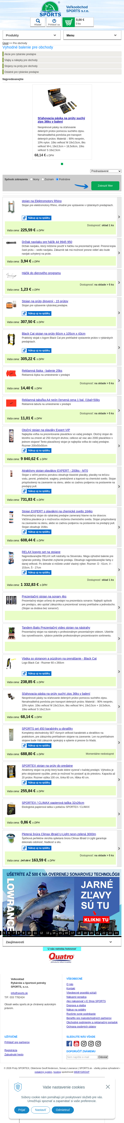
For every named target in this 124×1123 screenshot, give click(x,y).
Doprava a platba (76, 1005)
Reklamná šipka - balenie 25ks (42, 370)
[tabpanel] (62, 122)
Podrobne (64, 179)
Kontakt (70, 988)
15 (60, 933)
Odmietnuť (63, 1110)
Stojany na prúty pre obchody (21, 66)
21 (97, 933)
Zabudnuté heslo (13, 1054)
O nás (69, 984)
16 (66, 933)
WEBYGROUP (81, 1072)
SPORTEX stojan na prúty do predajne (47, 765)
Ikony (36, 179)
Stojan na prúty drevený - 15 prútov (45, 301)
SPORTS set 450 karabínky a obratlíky (47, 728)
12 (41, 933)
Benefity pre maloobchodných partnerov (88, 1018)
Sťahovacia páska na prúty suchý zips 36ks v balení (61, 119)
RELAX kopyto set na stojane (41, 552)
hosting (57, 1072)
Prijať (21, 1110)
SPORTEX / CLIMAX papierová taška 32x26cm (53, 802)
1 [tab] (62, 164)
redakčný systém (43, 1072)
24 (116, 933)
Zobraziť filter (105, 185)
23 (110, 933)
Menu (71, 35)
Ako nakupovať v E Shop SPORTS (86, 1001)
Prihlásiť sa (54, 22)
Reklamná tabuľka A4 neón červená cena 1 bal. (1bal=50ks (61, 400)
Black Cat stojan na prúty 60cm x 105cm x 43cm (54, 333)
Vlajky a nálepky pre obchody (21, 60)
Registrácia (10, 1050)
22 (103, 933)
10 (29, 933)
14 (53, 933)
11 (35, 933)
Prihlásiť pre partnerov (17, 1042)
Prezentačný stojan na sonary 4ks (44, 596)
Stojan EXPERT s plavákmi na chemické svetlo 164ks (57, 511)
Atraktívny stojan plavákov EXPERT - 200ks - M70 (55, 470)
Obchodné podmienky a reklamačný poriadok (92, 1022)
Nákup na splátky (76, 1009)
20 (91, 933)
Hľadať (37, 22)
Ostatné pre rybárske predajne (21, 72)
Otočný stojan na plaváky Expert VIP (46, 430)
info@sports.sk (19, 993)
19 (85, 933)
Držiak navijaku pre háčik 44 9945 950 (47, 242)
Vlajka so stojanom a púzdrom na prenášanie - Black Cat (59, 658)
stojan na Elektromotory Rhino (42, 201)
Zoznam (49, 179)
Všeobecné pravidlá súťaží (81, 992)
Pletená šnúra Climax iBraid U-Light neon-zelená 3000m (59, 834)
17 (72, 933)
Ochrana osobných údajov (81, 1026)
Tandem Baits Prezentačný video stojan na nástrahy (56, 627)
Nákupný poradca (76, 996)
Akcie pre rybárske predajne (20, 54)
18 (79, 933)
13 (47, 933)
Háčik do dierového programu (41, 273)
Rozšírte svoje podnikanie (81, 1013)
